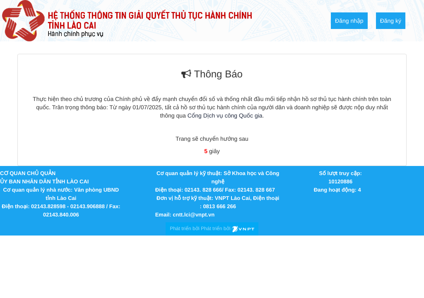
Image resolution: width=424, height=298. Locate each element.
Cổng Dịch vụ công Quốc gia (225, 115)
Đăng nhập (349, 20)
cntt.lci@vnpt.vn (193, 214)
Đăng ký (390, 20)
